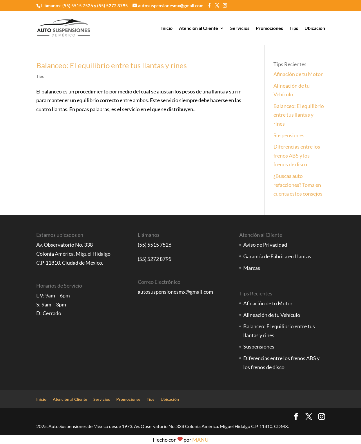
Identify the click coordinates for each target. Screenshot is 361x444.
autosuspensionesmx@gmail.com (175, 291)
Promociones (269, 28)
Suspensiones (288, 135)
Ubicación (314, 28)
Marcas (251, 268)
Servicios (239, 28)
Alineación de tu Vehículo (271, 315)
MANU (200, 439)
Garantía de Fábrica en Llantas (277, 256)
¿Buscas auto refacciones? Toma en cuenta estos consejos (297, 185)
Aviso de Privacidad (265, 244)
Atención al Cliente (198, 28)
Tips (293, 28)
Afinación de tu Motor (298, 74)
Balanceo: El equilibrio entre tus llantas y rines (111, 65)
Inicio (167, 28)
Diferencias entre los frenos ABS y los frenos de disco (296, 155)
